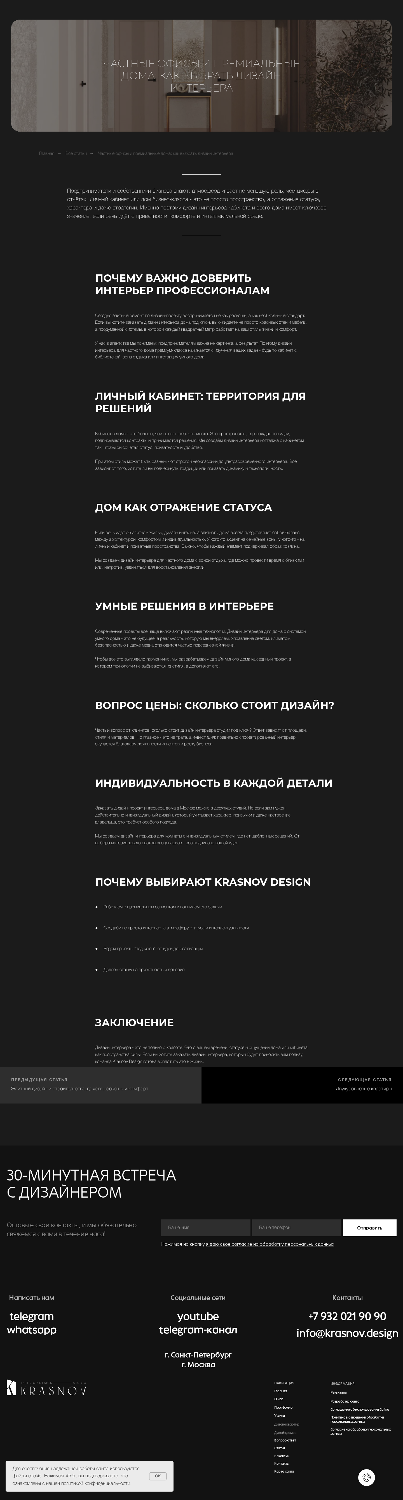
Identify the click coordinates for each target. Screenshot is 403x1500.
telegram (32, 1316)
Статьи (279, 1448)
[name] (205, 1227)
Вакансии (281, 1456)
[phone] (296, 1227)
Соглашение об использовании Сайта (360, 1409)
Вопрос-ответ (285, 1440)
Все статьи (76, 154)
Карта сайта (284, 1471)
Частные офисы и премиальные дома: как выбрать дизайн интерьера (165, 154)
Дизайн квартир (286, 1424)
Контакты (281, 1463)
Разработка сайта (345, 1401)
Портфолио (283, 1407)
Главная (46, 154)
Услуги (279, 1415)
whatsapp (31, 1330)
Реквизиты (339, 1392)
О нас (278, 1399)
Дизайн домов (285, 1432)
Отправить (369, 1227)
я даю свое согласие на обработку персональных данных (270, 1244)
